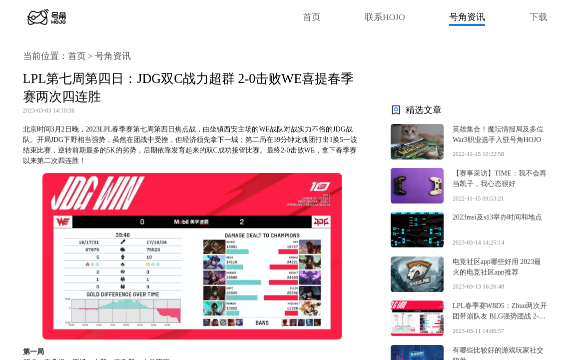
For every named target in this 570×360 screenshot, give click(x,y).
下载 (539, 17)
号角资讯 (467, 17)
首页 (312, 17)
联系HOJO (385, 17)
